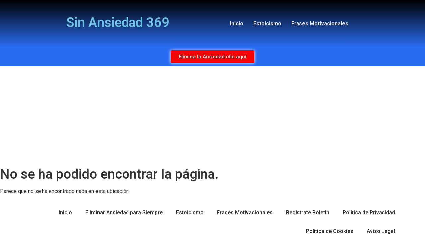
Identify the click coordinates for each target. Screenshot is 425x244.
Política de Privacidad (369, 212)
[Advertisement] (212, 116)
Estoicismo (267, 23)
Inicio (236, 23)
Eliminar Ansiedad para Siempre (124, 212)
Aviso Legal (381, 231)
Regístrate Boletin (307, 212)
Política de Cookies (329, 231)
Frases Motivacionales (319, 23)
